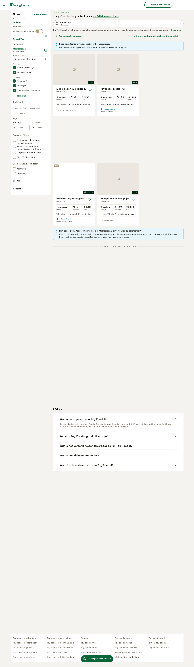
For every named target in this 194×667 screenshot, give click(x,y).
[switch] (39, 92)
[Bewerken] (45, 171)
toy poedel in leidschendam (60, 657)
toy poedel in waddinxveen (60, 647)
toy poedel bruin (89, 647)
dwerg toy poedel (157, 643)
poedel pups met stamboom (128, 652)
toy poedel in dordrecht (24, 657)
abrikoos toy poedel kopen (128, 657)
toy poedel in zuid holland (59, 638)
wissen (43, 97)
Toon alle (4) (23, 217)
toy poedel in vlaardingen (25, 643)
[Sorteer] (156, 86)
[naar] (40, 248)
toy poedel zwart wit (159, 647)
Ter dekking (21, 82)
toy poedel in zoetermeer (25, 652)
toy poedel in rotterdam (24, 638)
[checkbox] (14, 111)
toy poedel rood (157, 638)
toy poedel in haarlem (57, 652)
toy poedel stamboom (91, 652)
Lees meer (176, 80)
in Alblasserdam (106, 67)
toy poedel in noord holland (60, 643)
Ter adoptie (34, 75)
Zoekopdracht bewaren (69, 86)
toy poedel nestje (123, 643)
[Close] (179, 94)
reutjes (84, 638)
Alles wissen (40, 65)
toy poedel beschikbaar (126, 647)
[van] (21, 248)
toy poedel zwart (123, 638)
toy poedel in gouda (22, 647)
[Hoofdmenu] (4, 4)
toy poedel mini (88, 643)
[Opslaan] (90, 140)
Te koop (19, 75)
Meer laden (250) (38, 159)
